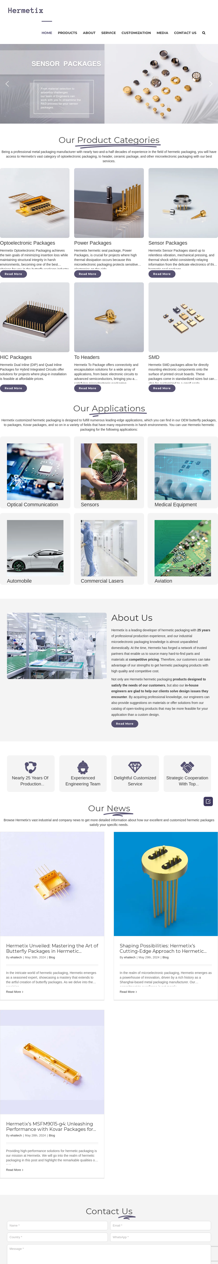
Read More (13, 992)
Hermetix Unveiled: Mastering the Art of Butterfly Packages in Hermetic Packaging (52, 951)
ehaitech (16, 957)
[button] (7, 84)
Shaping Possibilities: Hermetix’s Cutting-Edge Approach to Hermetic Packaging (164, 951)
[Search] (203, 32)
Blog (52, 957)
